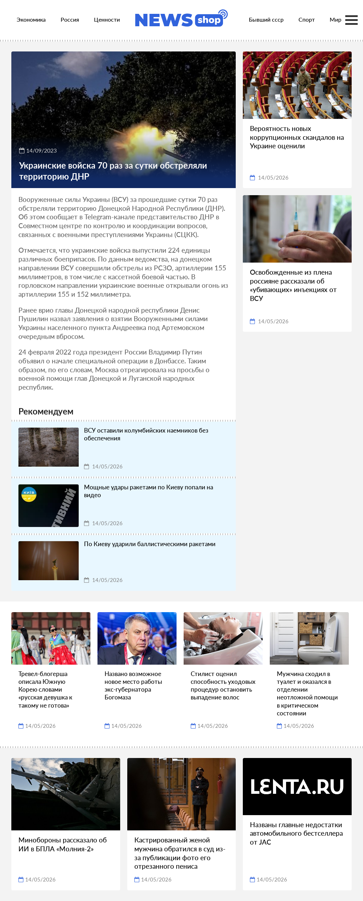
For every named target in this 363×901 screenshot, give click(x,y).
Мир (335, 19)
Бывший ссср (266, 19)
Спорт (306, 19)
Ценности (107, 19)
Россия (70, 19)
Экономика (31, 19)
